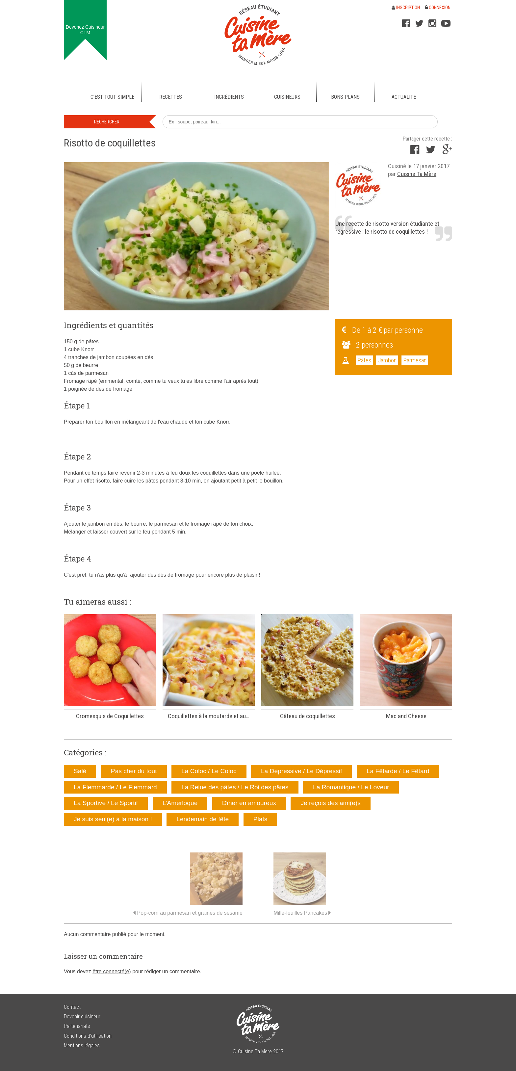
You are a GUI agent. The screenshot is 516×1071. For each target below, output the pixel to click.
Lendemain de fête (202, 819)
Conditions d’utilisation (88, 1036)
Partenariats (77, 1026)
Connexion (438, 7)
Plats (260, 819)
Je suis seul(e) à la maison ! (113, 819)
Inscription (406, 7)
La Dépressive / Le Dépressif (301, 771)
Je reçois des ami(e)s (330, 802)
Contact (72, 1007)
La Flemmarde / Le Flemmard (115, 787)
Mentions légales (82, 1045)
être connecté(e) (111, 971)
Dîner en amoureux (249, 802)
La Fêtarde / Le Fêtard (398, 771)
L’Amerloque (180, 802)
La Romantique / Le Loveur (351, 787)
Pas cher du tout (134, 771)
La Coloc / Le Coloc (208, 771)
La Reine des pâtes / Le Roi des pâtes (234, 787)
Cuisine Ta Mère (416, 174)
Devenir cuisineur (82, 1016)
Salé (80, 771)
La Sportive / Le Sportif (106, 802)
